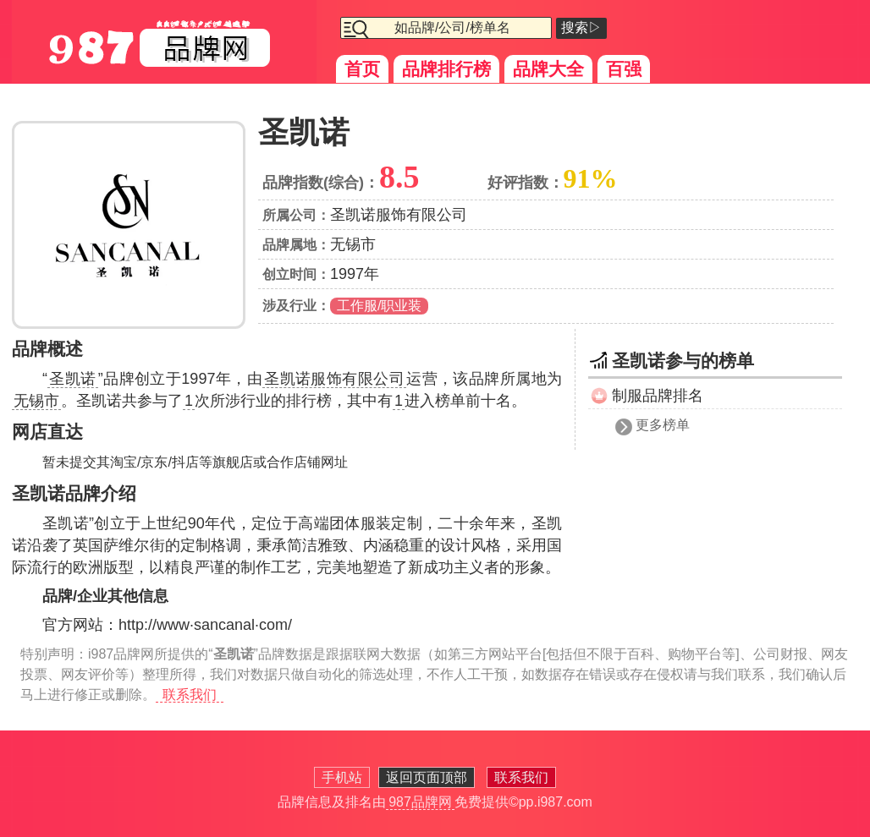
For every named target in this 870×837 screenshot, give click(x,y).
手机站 (342, 777)
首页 (362, 69)
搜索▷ (581, 27)
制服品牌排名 (657, 395)
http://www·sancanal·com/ (205, 624)
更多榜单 (663, 425)
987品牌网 (420, 802)
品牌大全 (548, 69)
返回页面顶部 (426, 777)
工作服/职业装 (379, 305)
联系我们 (189, 694)
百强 (623, 69)
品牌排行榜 (446, 69)
